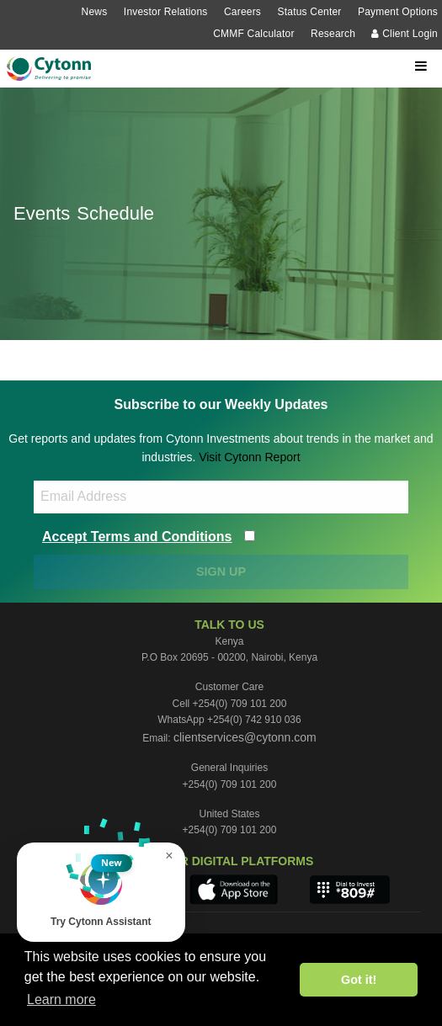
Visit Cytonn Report (249, 457)
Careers (242, 12)
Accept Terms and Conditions (137, 536)
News (95, 12)
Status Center (310, 12)
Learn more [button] (61, 999)
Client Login (404, 34)
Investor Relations (166, 12)
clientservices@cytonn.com (245, 737)
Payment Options (398, 12)
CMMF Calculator (253, 34)
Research (333, 34)
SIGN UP (221, 571)
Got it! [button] (358, 979)
